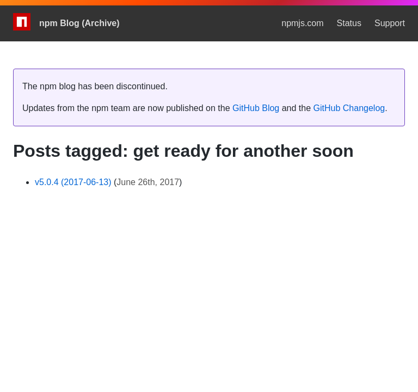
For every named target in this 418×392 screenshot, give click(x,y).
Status (349, 23)
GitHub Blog (255, 108)
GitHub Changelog (349, 108)
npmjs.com (302, 23)
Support (389, 23)
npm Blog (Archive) (79, 23)
